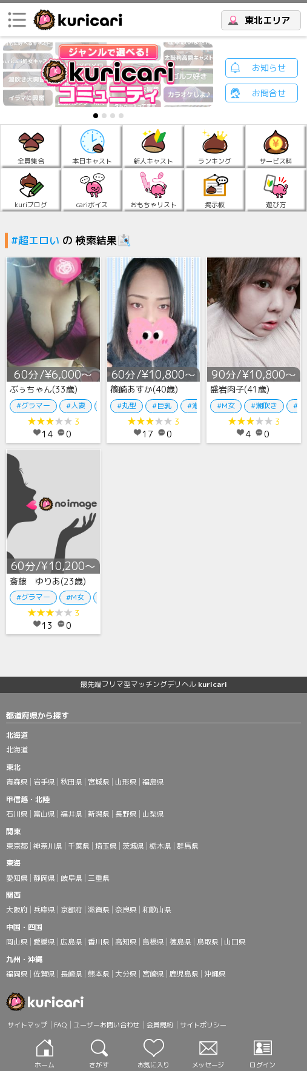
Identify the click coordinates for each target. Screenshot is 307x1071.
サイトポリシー (203, 1025)
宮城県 (99, 782)
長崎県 (71, 974)
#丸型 (126, 405)
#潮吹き (264, 405)
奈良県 (126, 909)
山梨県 (153, 814)
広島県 (71, 942)
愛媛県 (44, 942)
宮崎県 (153, 974)
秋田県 (71, 782)
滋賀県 (99, 909)
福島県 (153, 782)
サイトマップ (27, 1025)
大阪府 (17, 909)
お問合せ (269, 93)
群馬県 (188, 846)
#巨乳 (161, 405)
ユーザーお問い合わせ (106, 1025)
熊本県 (99, 974)
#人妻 (75, 405)
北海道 (17, 749)
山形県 (126, 782)
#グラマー (33, 405)
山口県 (235, 942)
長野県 (126, 814)
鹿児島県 (184, 974)
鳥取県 (208, 942)
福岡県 (17, 974)
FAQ (60, 1025)
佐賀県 (44, 974)
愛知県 (17, 878)
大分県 (126, 974)
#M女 (226, 405)
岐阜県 (71, 878)
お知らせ (269, 67)
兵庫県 (44, 909)
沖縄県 (215, 974)
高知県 (126, 942)
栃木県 (160, 846)
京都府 (71, 909)
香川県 (99, 942)
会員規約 (160, 1025)
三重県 (99, 878)
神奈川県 (47, 846)
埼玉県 (106, 846)
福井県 (71, 814)
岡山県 (17, 942)
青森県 (17, 782)
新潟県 (99, 814)
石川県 (17, 814)
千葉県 (79, 846)
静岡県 (44, 878)
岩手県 (44, 782)
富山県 (44, 814)
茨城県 (133, 846)
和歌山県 (156, 909)
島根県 (153, 942)
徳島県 (180, 942)
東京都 (17, 846)
